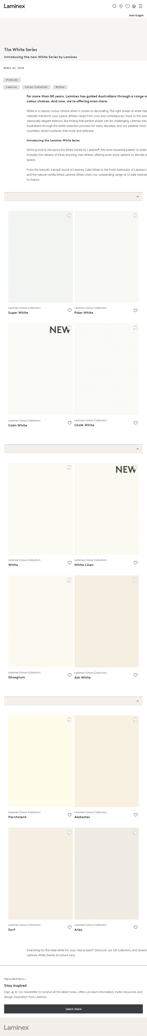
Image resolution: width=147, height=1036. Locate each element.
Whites (60, 87)
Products (12, 80)
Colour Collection (36, 87)
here (72, 955)
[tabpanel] (73, 39)
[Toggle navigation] (140, 7)
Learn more (73, 1009)
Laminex (11, 87)
